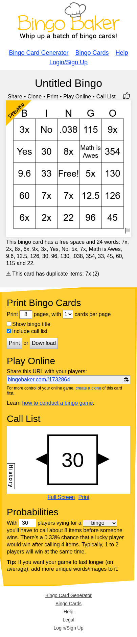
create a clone (88, 388)
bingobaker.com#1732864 (39, 379)
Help (122, 52)
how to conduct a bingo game (57, 403)
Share (15, 96)
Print (52, 96)
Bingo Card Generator (38, 52)
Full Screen (61, 497)
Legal (68, 619)
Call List (106, 96)
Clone (34, 96)
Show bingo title (28, 324)
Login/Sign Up (68, 62)
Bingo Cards (92, 52)
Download (44, 343)
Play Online (77, 96)
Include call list (27, 331)
